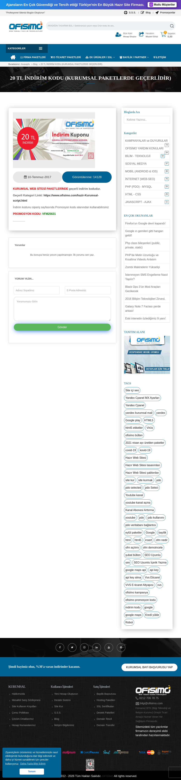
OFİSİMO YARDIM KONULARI (144, 148)
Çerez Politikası (20, 712)
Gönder (62, 327)
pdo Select (151, 487)
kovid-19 (145, 450)
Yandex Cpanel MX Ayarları (142, 397)
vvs (159, 584)
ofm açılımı (132, 547)
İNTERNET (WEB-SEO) (140, 179)
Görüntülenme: (87, 177)
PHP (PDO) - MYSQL (138, 186)
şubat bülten (133, 555)
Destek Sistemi (62, 700)
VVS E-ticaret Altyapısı (139, 584)
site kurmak (145, 480)
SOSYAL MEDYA (136, 163)
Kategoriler (17, 48)
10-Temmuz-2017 (37, 177)
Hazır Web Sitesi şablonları (142, 472)
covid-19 (130, 450)
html (128, 540)
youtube (130, 517)
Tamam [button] (31, 771)
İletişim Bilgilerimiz (64, 725)
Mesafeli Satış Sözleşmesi (26, 700)
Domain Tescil (104, 719)
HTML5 (148, 420)
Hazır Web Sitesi (135, 457)
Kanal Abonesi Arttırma (139, 510)
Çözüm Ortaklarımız (23, 719)
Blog (146, 12)
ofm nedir (162, 540)
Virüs (150, 427)
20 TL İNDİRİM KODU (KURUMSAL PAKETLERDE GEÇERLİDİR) (71, 64)
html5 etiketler (134, 427)
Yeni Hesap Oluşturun (66, 693)
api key (154, 570)
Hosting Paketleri (106, 700)
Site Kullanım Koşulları (24, 706)
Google (150, 532)
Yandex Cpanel (134, 405)
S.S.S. (130, 12)
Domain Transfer (106, 725)
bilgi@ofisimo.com (151, 703)
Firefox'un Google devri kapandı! (145, 223)
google (148, 607)
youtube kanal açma (137, 502)
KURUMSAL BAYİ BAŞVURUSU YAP (149, 667)
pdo (158, 480)
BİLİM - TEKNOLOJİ (138, 156)
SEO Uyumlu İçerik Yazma (150, 562)
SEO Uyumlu (152, 555)
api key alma (133, 577)
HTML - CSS (133, 194)
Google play (132, 420)
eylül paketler (133, 532)
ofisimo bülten (134, 435)
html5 (138, 540)
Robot (129, 622)
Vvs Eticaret (152, 577)
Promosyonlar (165, 12)
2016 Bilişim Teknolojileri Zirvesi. (145, 298)
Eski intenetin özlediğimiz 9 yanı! (145, 318)
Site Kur (58, 706)
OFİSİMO (108, 776)
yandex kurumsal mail (139, 412)
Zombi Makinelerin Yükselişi (142, 267)
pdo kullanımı (156, 517)
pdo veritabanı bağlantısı (140, 525)
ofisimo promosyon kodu (140, 599)
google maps (133, 614)
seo (127, 562)
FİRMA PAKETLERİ (33, 57)
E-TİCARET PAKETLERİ (65, 57)
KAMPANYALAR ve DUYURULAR (146, 140)
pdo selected (133, 487)
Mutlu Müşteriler (162, 4)
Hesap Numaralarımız (24, 725)
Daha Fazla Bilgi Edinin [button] (33, 763)
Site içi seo (132, 390)
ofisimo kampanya (136, 592)
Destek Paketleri (105, 712)
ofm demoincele (153, 547)
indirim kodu (132, 607)
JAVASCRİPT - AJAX (138, 202)
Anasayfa (25, 64)
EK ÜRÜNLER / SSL (99, 57)
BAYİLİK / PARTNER (133, 57)
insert (148, 540)
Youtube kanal (134, 495)
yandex (160, 412)
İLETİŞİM (160, 57)
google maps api (135, 570)
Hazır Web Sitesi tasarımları (142, 465)
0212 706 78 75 (149, 698)
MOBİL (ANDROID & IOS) (141, 171)
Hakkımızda (18, 693)
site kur (130, 480)
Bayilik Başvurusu (106, 693)
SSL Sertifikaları (105, 706)
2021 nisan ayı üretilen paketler (144, 442)
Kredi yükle (152, 614)
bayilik (162, 532)
